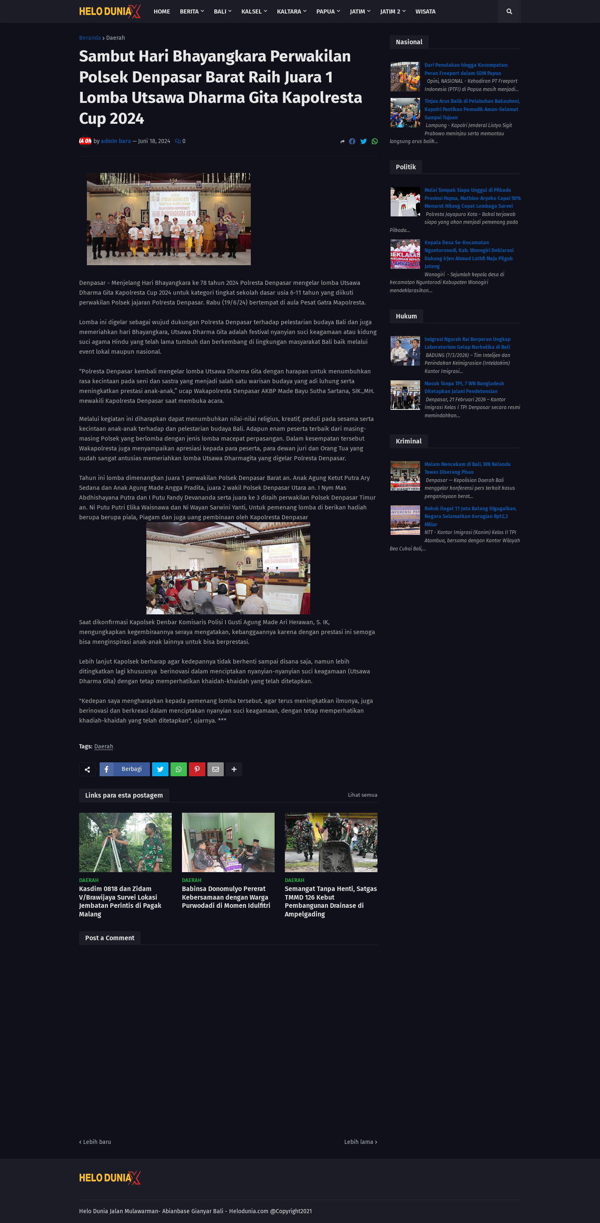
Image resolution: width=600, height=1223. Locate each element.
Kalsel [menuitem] (251, 11)
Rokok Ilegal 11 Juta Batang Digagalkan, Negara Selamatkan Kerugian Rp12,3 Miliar (471, 516)
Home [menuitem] (162, 11)
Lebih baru (97, 1142)
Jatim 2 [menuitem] (390, 11)
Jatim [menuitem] (357, 11)
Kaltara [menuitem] (289, 11)
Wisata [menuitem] (426, 11)
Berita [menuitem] (189, 11)
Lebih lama (358, 1142)
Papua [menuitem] (325, 11)
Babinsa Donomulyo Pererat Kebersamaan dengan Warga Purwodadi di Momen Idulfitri (226, 897)
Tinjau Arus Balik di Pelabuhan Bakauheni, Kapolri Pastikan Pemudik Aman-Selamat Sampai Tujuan (472, 109)
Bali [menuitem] (220, 11)
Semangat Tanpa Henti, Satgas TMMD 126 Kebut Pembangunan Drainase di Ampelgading (331, 901)
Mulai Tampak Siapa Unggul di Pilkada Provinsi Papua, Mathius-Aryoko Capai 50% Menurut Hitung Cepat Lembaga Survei (473, 198)
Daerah (115, 38)
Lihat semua (362, 795)
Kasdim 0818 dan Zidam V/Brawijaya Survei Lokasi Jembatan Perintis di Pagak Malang (120, 901)
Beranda (90, 38)
